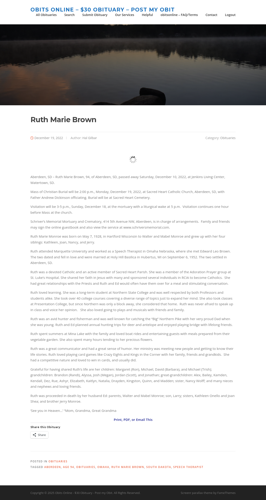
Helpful (147, 15)
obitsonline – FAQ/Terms (179, 15)
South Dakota (158, 467)
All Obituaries (46, 15)
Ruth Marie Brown (127, 467)
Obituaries (228, 138)
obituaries (85, 467)
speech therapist (188, 467)
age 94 (68, 467)
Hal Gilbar (89, 138)
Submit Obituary (94, 15)
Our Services (124, 15)
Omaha (103, 467)
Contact (211, 15)
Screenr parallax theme (197, 493)
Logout (230, 15)
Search (69, 15)
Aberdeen (52, 467)
